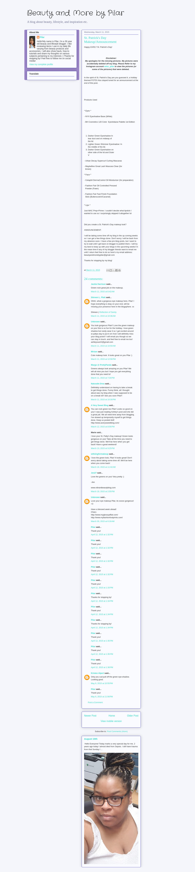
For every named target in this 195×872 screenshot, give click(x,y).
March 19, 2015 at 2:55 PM (103, 491)
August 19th (91, 739)
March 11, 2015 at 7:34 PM (103, 378)
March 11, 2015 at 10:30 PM (103, 399)
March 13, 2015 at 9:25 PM (103, 448)
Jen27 (94, 473)
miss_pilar (109, 66)
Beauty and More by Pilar (75, 13)
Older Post (132, 715)
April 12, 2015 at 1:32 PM (102, 534)
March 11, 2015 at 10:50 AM (103, 346)
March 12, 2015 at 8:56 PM (103, 426)
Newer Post (90, 715)
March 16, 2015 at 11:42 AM (103, 467)
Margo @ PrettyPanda (101, 365)
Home (112, 715)
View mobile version (111, 721)
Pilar (93, 527)
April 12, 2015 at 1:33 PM (102, 587)
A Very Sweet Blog (99, 405)
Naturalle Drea (97, 383)
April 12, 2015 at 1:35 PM (102, 641)
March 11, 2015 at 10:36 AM (103, 316)
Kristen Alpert (97, 673)
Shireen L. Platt (98, 297)
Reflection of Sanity (107, 312)
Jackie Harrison (98, 284)
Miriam (94, 351)
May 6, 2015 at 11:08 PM (102, 696)
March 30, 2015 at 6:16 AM (102, 521)
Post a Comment (95, 702)
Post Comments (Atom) (117, 731)
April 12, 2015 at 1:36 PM (102, 667)
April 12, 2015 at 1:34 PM (102, 601)
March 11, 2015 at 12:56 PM (103, 359)
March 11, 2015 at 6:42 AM (102, 291)
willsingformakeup (99, 454)
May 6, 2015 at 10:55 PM (102, 683)
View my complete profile (41, 64)
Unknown (95, 321)
